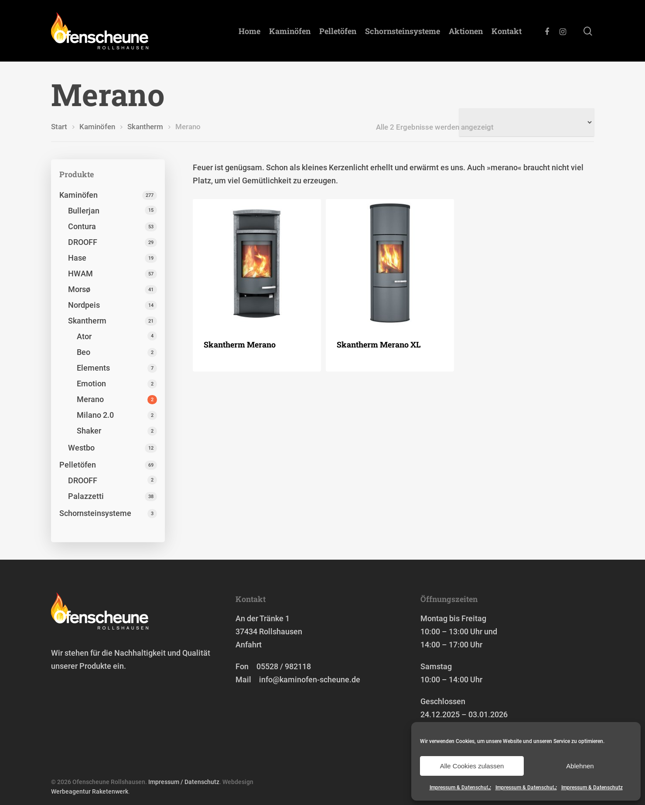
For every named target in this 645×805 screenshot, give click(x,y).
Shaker (89, 430)
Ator (84, 336)
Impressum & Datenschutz (460, 787)
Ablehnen (580, 766)
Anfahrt (248, 644)
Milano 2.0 (95, 415)
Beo (83, 352)
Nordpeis (84, 305)
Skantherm (145, 127)
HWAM (80, 273)
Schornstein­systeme (402, 31)
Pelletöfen (337, 31)
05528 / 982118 (283, 666)
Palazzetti (86, 496)
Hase (77, 257)
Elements (93, 367)
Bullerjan (83, 210)
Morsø (79, 289)
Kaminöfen (290, 31)
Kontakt (506, 31)
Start (59, 127)
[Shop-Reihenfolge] (526, 122)
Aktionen (466, 31)
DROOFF (82, 242)
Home (249, 31)
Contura (82, 226)
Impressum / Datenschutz (183, 781)
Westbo (81, 447)
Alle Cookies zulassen (472, 766)
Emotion (91, 383)
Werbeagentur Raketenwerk (89, 791)
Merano (90, 399)
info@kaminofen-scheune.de (309, 679)
